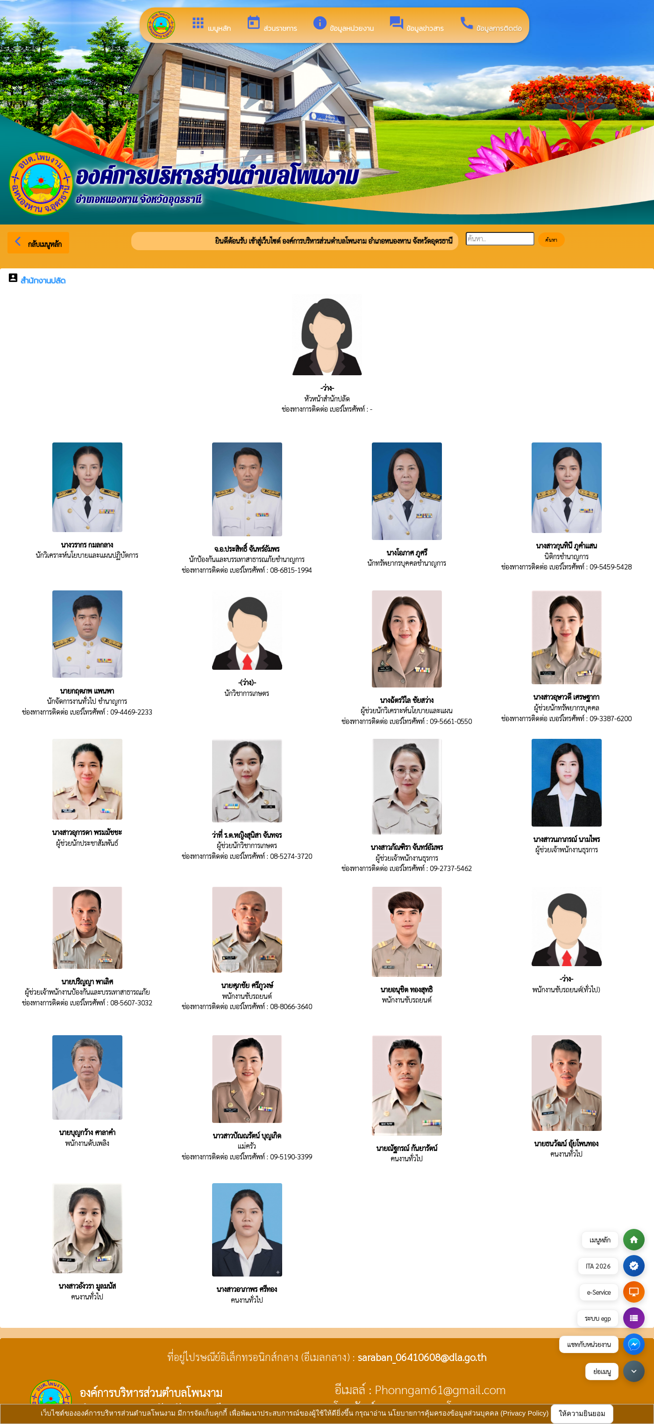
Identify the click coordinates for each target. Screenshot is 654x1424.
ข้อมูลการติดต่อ (490, 24)
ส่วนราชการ (271, 24)
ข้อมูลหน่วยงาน (343, 24)
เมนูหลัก (210, 24)
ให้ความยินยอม (582, 1413)
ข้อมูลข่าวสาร (416, 24)
